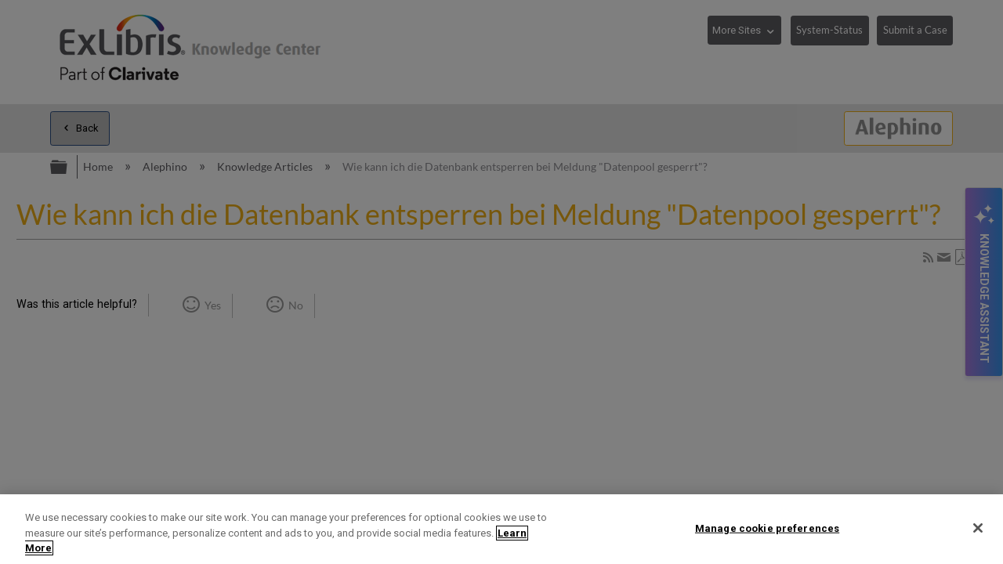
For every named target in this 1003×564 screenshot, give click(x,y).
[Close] (978, 528)
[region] (501, 529)
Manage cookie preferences (767, 527)
